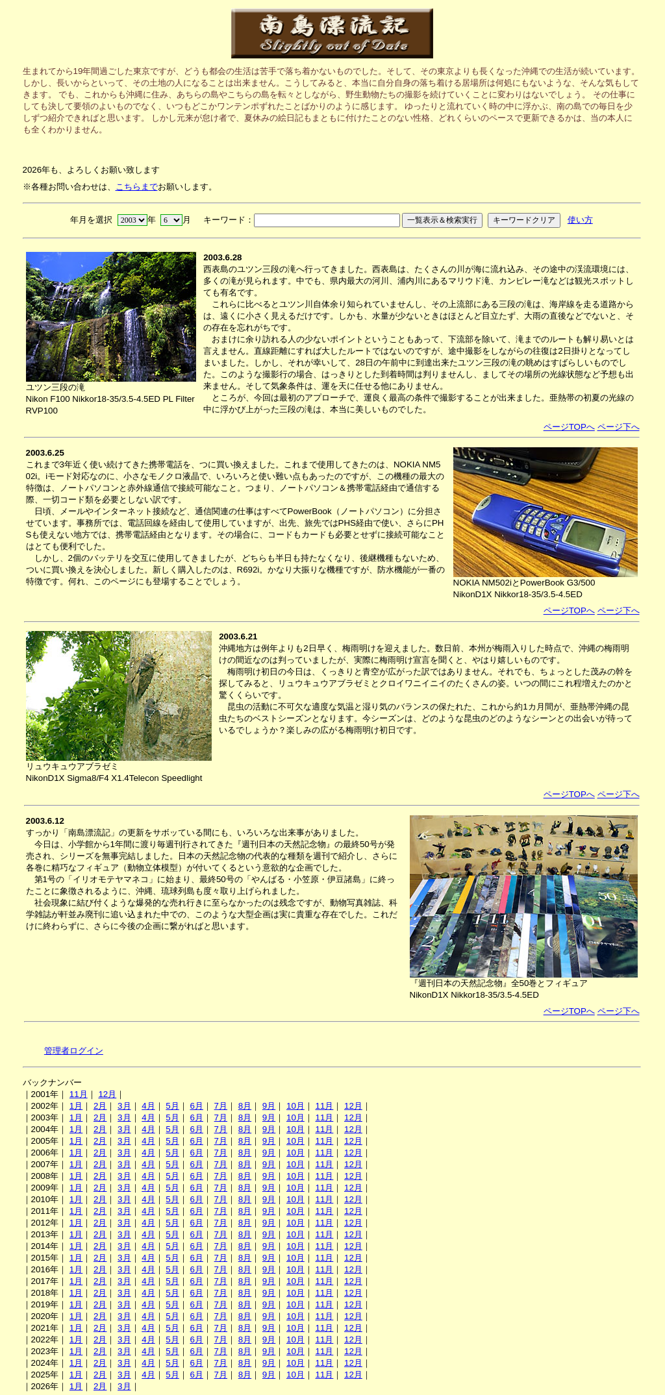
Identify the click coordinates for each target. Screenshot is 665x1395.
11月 (78, 1094)
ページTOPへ (569, 427)
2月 (100, 1106)
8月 (244, 1106)
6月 (196, 1106)
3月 (124, 1106)
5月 (172, 1106)
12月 (107, 1094)
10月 (295, 1106)
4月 (148, 1106)
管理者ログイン (73, 1051)
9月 (268, 1106)
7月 (220, 1106)
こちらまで (137, 186)
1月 (75, 1106)
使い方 (580, 220)
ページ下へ (618, 427)
